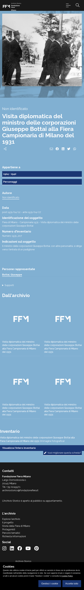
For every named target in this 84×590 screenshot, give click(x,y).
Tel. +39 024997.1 (11, 487)
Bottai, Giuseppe (12, 274)
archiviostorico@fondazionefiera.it (20, 490)
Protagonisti (8, 529)
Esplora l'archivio (11, 519)
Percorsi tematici (11, 533)
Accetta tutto (71, 583)
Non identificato (10, 197)
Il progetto (7, 522)
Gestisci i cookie (49, 583)
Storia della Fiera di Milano (16, 526)
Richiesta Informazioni (14, 536)
